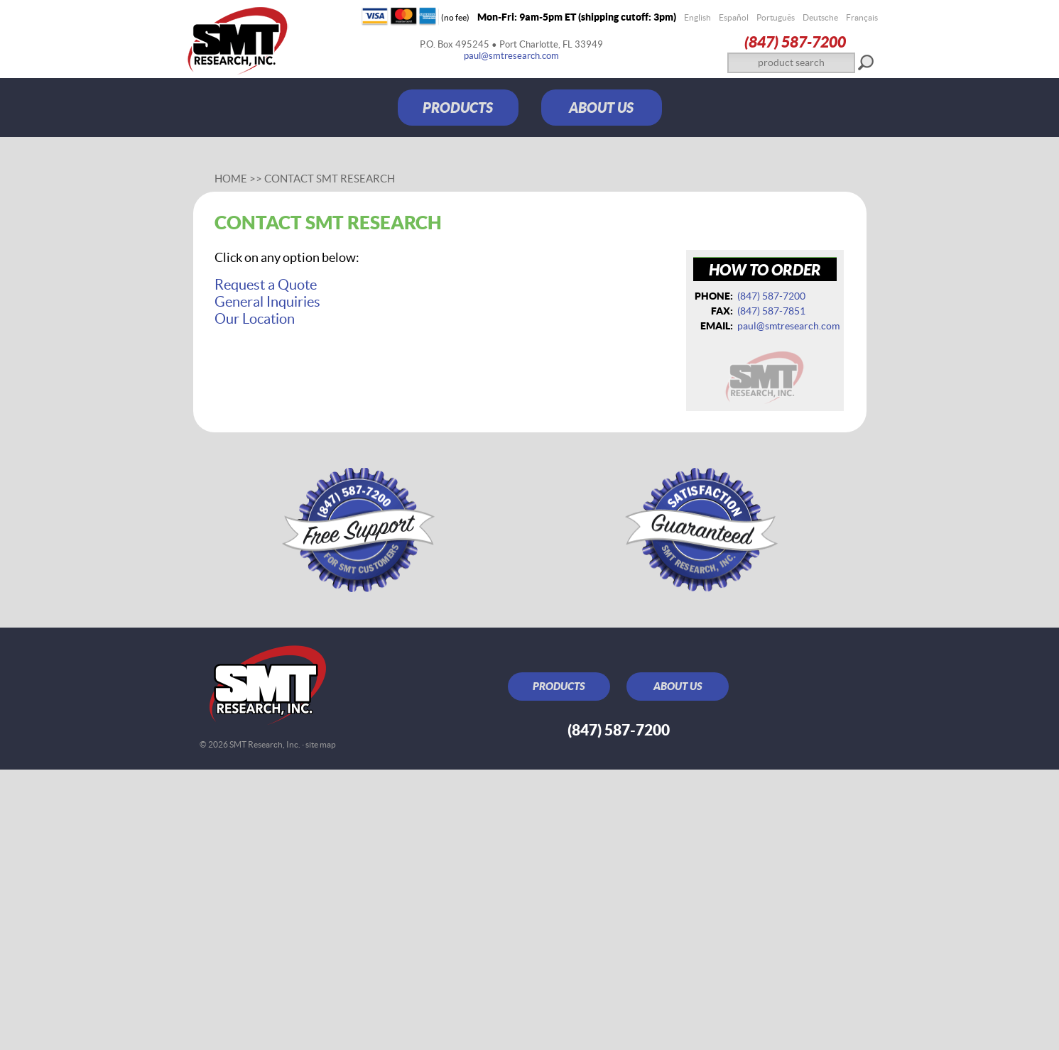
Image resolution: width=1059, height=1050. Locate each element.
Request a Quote (265, 284)
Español (734, 17)
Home (230, 179)
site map (320, 744)
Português (775, 17)
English (697, 17)
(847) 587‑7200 (795, 41)
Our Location (254, 319)
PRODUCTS (458, 107)
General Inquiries (267, 302)
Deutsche (820, 17)
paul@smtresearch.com (511, 55)
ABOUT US (601, 107)
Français (862, 17)
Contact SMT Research (329, 179)
